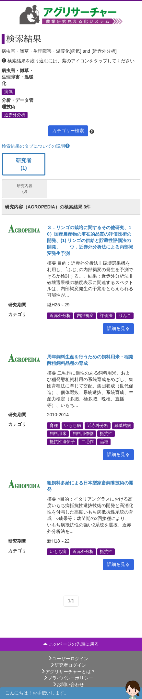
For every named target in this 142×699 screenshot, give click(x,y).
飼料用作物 (83, 433)
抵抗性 (106, 433)
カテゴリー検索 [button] (68, 130)
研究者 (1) (23, 164)
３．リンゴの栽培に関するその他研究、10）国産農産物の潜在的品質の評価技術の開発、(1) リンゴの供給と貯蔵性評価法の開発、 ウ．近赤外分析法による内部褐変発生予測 (90, 240)
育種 (54, 425)
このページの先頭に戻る (71, 644)
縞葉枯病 (122, 425)
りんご (125, 315)
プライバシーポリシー (68, 678)
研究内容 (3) (24, 189)
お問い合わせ (68, 684)
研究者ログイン (68, 665)
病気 (8, 91)
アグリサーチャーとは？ (68, 671)
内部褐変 (85, 315)
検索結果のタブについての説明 (36, 146)
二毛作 (87, 442)
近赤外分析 (14, 114)
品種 (104, 442)
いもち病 (72, 425)
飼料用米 (58, 433)
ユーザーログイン (68, 658)
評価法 (106, 315)
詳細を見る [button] (118, 328)
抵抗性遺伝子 (62, 442)
